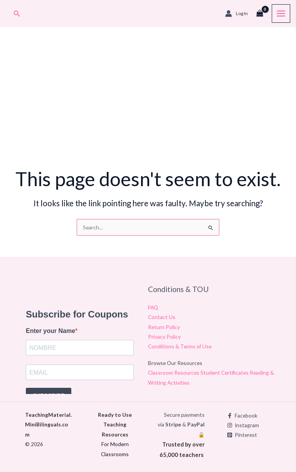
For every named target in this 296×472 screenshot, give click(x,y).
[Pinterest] (242, 435)
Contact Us (161, 317)
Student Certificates (225, 372)
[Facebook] (242, 416)
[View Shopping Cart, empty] (260, 13)
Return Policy (164, 327)
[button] (16, 14)
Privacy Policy (164, 336)
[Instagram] (243, 425)
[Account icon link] (236, 13)
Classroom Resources (174, 372)
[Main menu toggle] (281, 13)
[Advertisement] (148, 102)
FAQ (153, 307)
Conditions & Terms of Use (180, 346)
